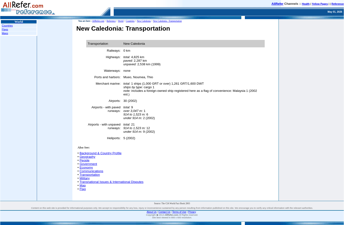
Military (85, 178)
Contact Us (164, 212)
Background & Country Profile (101, 153)
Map (83, 185)
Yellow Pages (320, 3)
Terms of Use (179, 212)
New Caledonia (144, 21)
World (121, 21)
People (85, 160)
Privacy (192, 212)
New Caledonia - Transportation (167, 21)
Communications (91, 171)
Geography (87, 157)
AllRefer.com (98, 21)
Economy (86, 167)
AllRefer (278, 3)
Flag (83, 189)
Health (306, 3)
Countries (7, 25)
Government (88, 164)
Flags (5, 29)
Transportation (90, 174)
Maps (5, 33)
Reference (337, 3)
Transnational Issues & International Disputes (112, 182)
